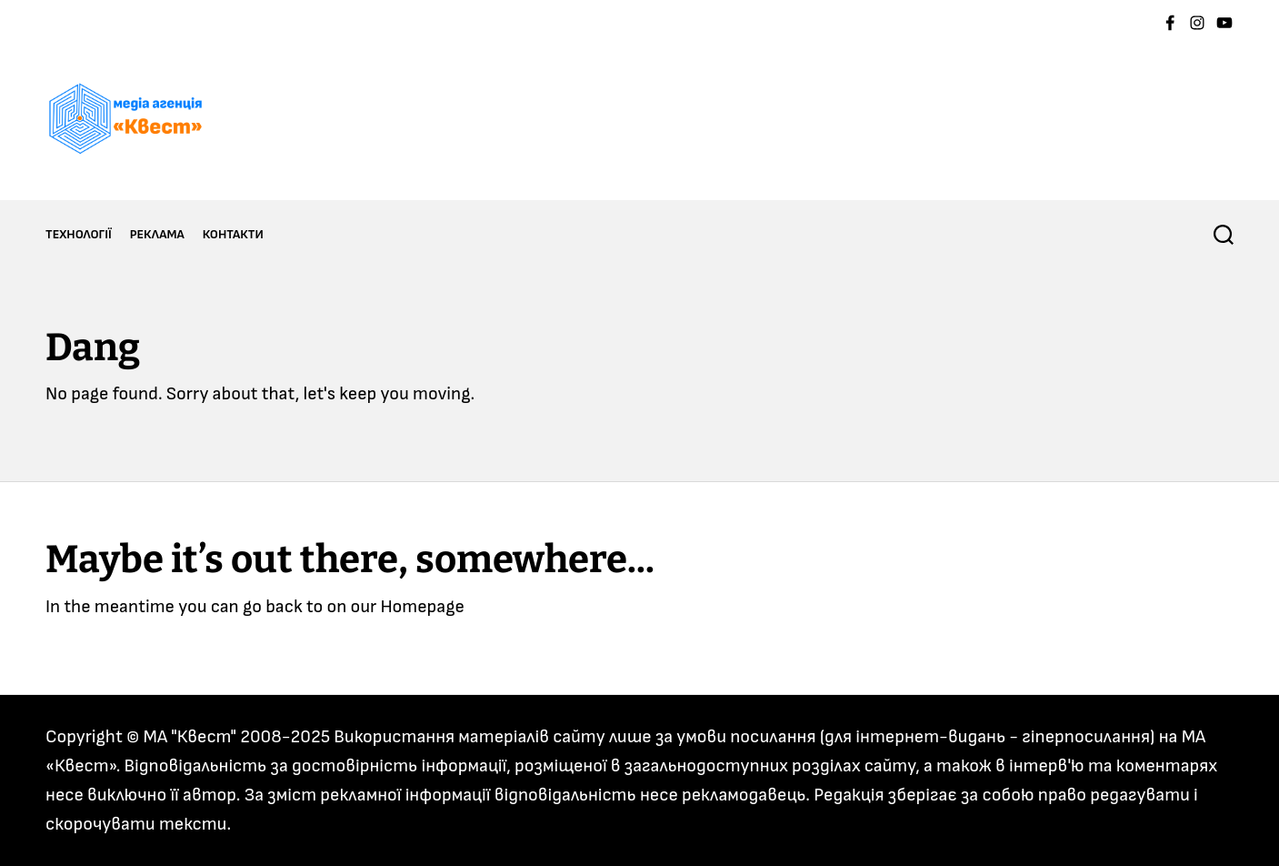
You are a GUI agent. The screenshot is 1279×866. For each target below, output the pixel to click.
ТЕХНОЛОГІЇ (78, 234)
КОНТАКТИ (233, 234)
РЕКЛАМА (157, 234)
